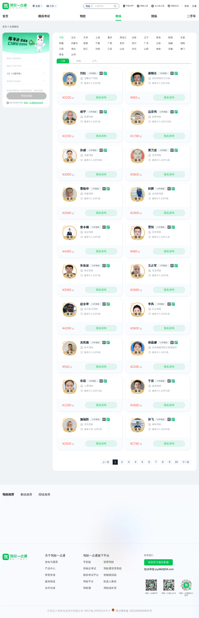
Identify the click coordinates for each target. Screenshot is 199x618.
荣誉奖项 (50, 575)
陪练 (154, 16)
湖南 (182, 43)
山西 (146, 49)
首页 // (5, 26)
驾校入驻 (144, 6)
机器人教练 (110, 581)
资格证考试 (89, 568)
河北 (134, 49)
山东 (122, 49)
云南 (158, 43)
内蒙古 (74, 43)
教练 (118, 16)
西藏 (61, 43)
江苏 (110, 49)
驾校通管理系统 (113, 568)
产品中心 (50, 568)
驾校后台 (175, 6)
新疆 (85, 43)
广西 (110, 43)
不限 (61, 37)
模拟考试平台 (91, 575)
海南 (158, 49)
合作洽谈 (50, 588)
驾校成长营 (110, 588)
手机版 (87, 562)
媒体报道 (50, 581)
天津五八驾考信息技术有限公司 (65, 610)
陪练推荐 (44, 494)
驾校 (83, 16)
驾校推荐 (8, 494)
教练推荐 (26, 494)
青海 (158, 37)
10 (176, 462)
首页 (5, 16)
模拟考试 (44, 16)
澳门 (182, 49)
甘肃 (182, 37)
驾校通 (87, 588)
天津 (85, 37)
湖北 (73, 49)
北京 (73, 37)
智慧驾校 (109, 562)
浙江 (85, 49)
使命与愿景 (51, 562)
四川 (134, 43)
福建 (170, 43)
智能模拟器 (110, 575)
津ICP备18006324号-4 (97, 610)
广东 (146, 43)
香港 (61, 54)
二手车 (191, 16)
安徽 (170, 49)
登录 (186, 6)
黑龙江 (123, 37)
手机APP (130, 6)
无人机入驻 (159, 6)
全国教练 (14, 26)
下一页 (185, 462)
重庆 (110, 37)
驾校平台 (88, 581)
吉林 (134, 37)
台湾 (73, 54)
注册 (194, 6)
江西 (61, 49)
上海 (97, 37)
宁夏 (97, 43)
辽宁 (146, 37)
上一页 (105, 462)
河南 (97, 49)
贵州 (122, 43)
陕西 (170, 37)
